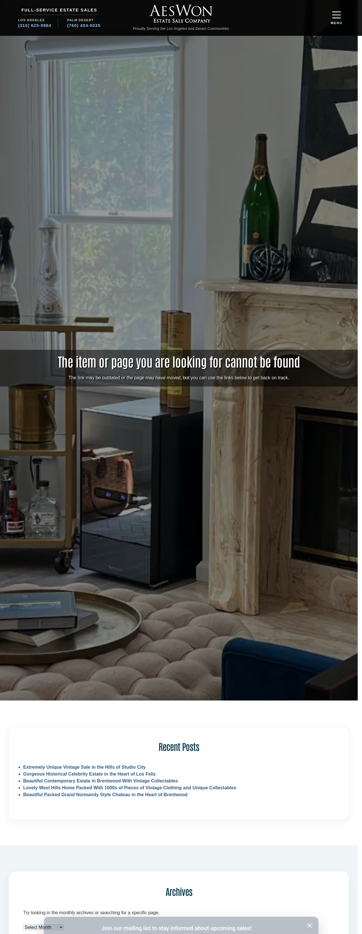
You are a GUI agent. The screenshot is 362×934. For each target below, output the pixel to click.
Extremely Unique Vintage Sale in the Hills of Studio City (84, 767)
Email (123, 901)
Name (58, 901)
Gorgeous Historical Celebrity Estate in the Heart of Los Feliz (89, 774)
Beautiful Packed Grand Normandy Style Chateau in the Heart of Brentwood (105, 794)
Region (190, 901)
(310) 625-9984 (34, 25)
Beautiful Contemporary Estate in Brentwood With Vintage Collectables (100, 780)
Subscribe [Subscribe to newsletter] (278, 911)
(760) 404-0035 (83, 25)
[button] (336, 18)
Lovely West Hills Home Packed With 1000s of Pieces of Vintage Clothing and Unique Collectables (129, 787)
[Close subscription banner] (310, 886)
